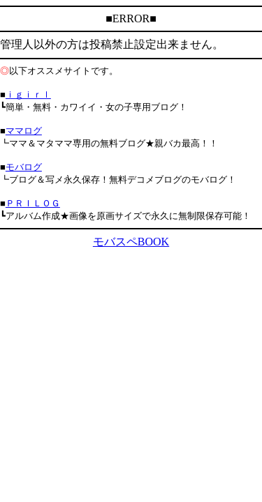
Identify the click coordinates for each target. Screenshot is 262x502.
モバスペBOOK (131, 242)
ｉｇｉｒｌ (28, 94)
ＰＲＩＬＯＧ (33, 203)
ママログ (24, 131)
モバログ (24, 167)
